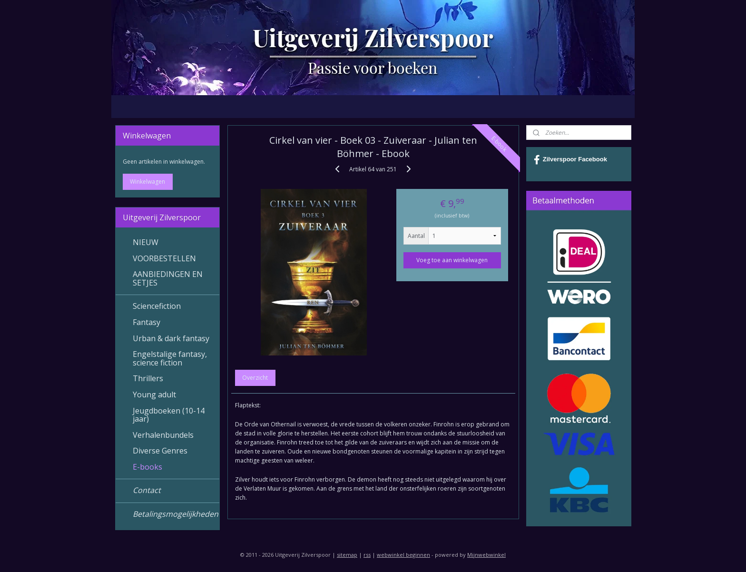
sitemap (347, 554)
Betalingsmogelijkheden (175, 514)
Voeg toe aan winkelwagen (452, 260)
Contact (147, 490)
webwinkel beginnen (403, 554)
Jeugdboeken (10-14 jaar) (169, 414)
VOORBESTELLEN (164, 258)
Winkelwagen (147, 182)
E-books (147, 467)
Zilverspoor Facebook (570, 160)
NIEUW (145, 242)
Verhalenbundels (163, 435)
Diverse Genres (160, 450)
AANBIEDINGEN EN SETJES (168, 278)
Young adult (154, 394)
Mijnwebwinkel (486, 554)
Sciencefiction (157, 306)
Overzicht (255, 378)
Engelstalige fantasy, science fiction (170, 358)
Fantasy (146, 322)
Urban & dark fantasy (171, 338)
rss (367, 554)
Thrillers (148, 378)
